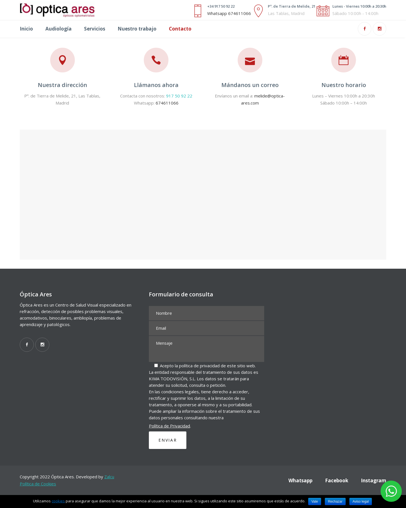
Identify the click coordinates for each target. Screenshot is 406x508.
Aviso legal (360, 501)
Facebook (336, 480)
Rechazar (335, 501)
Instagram (373, 480)
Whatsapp (300, 480)
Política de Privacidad (169, 426)
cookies (58, 500)
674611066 (167, 103)
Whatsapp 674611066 (229, 13)
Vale (314, 501)
